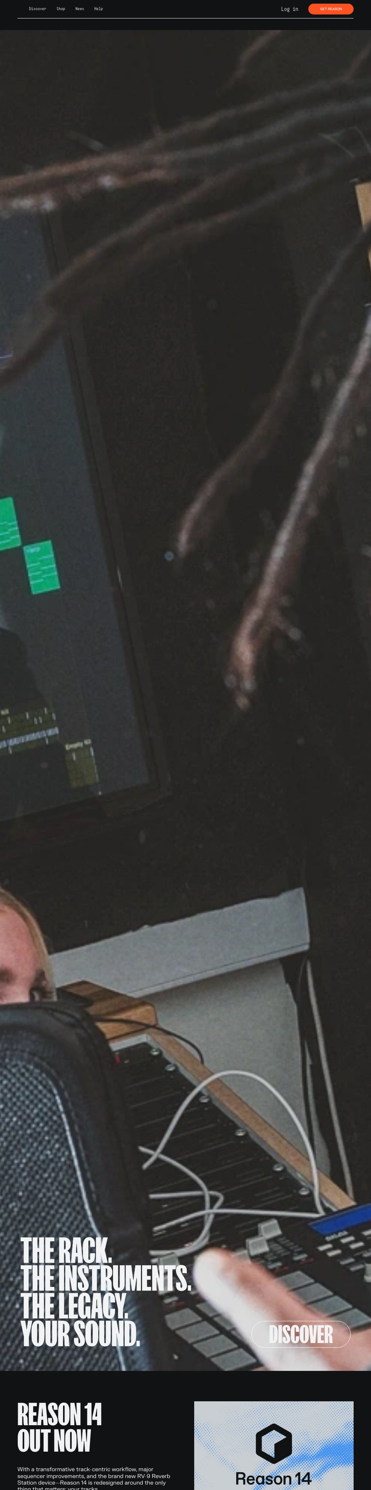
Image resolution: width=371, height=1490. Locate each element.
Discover (37, 9)
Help (98, 9)
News (79, 9)
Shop (61, 9)
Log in (289, 9)
